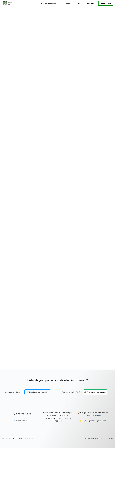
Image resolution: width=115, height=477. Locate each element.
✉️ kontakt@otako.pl (22, 420)
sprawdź (103, 421)
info (99, 416)
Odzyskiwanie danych (52, 3)
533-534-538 (23, 413)
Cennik (70, 3)
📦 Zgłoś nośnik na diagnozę (95, 392)
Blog (81, 3)
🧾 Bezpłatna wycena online (38, 392)
